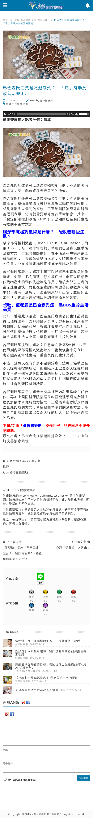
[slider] (41, 114)
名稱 (5, 750)
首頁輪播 (43, 20)
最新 (34, 20)
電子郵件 (8, 763)
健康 (17, 20)
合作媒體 (26, 20)
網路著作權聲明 (17, 472)
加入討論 (11, 702)
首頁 (5, 20)
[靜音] (76, 114)
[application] (46, 114)
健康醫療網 (46, 100)
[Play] (5, 114)
